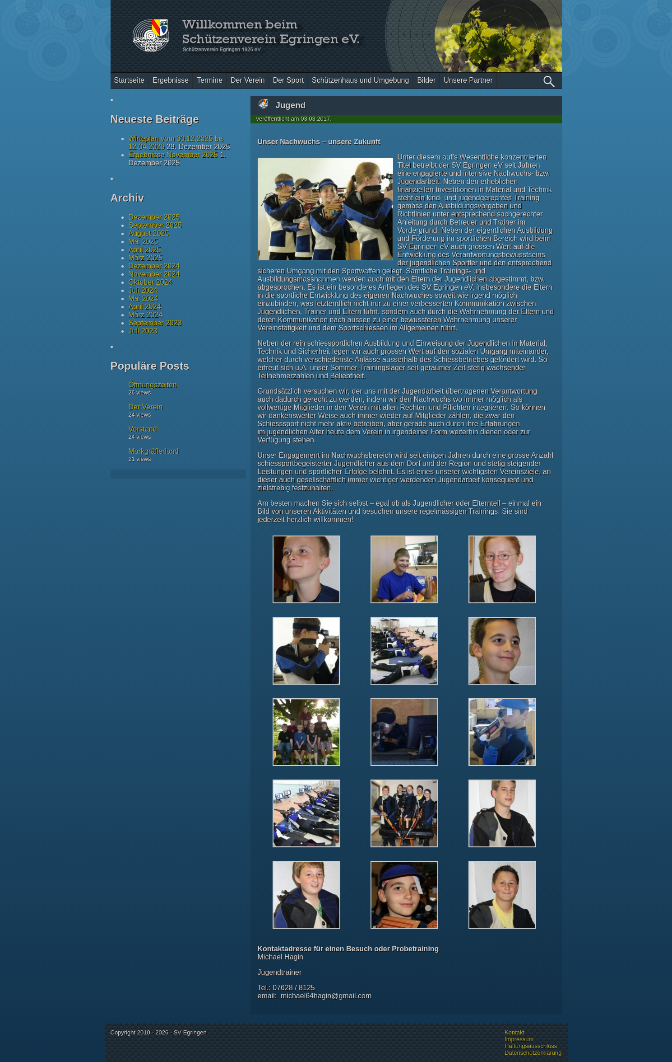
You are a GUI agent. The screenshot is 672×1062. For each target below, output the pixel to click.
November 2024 (154, 274)
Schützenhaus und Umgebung (360, 80)
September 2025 (155, 225)
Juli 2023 (143, 331)
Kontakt (514, 1032)
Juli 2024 (143, 290)
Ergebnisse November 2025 (173, 155)
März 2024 (146, 315)
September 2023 (155, 323)
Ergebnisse (171, 80)
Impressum (519, 1039)
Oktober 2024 (150, 282)
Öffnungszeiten (153, 385)
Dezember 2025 (154, 217)
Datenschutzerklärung (533, 1052)
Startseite (129, 80)
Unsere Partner (468, 80)
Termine (209, 80)
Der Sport (288, 80)
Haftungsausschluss (531, 1046)
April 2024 (145, 306)
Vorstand (143, 429)
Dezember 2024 (154, 266)
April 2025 (145, 250)
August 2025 (149, 233)
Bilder (426, 80)
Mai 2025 (143, 241)
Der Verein (248, 80)
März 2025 (146, 258)
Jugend (291, 105)
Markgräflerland (154, 451)
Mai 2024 (143, 298)
